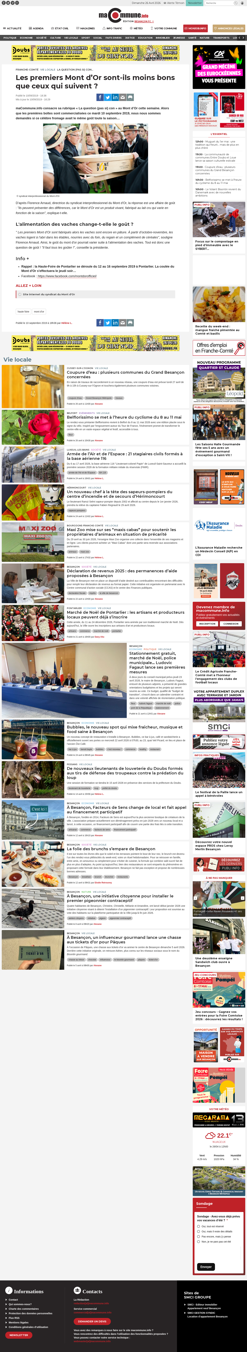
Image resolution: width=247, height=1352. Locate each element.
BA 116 (102, 472)
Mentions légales (19, 1322)
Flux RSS (14, 1318)
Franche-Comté (27, 69)
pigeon (102, 918)
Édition (128, 21)
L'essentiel (219, 134)
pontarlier (116, 631)
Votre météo (219, 1109)
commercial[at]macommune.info (93, 1312)
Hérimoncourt (76, 487)
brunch (98, 877)
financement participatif (124, 829)
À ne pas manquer (219, 878)
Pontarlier (74, 608)
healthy (142, 749)
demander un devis (92, 1321)
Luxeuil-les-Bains (78, 449)
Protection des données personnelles (30, 1313)
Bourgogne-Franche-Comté (85, 525)
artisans (72, 631)
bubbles (99, 749)
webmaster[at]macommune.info (92, 1341)
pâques (141, 959)
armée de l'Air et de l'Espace (82, 472)
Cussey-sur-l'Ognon (80, 368)
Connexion (230, 623)
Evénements (87, 413)
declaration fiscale (77, 593)
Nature (86, 892)
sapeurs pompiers (77, 510)
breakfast (86, 877)
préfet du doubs (109, 788)
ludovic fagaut (145, 703)
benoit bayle (86, 749)
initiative (91, 918)
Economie (90, 608)
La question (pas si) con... (75, 69)
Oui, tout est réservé (213, 1226)
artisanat (73, 829)
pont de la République (141, 708)
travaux (119, 398)
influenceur (105, 959)
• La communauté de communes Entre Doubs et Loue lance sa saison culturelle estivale (215, 157)
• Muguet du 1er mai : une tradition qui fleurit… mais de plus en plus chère (217, 144)
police (177, 703)
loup (96, 788)
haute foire (23, 311)
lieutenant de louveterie (79, 788)
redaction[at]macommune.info (91, 1303)
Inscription (207, 623)
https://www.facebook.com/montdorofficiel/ (67, 276)
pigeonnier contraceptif (120, 918)
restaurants (122, 877)
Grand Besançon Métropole (99, 398)
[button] (236, 3)
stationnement (162, 708)
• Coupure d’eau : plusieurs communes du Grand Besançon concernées (215, 170)
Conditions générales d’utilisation (28, 1327)
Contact (13, 1299)
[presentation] (195, 898)
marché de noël (101, 631)
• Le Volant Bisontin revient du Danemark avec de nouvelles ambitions (218, 192)
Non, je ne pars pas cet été (216, 1241)
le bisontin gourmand (124, 959)
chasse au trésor (76, 959)
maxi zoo (85, 552)
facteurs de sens (102, 829)
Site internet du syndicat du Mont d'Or (46, 294)
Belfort (72, 413)
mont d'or (39, 311)
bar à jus (73, 749)
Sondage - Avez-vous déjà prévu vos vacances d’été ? (218, 1218)
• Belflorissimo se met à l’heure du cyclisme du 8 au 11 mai (218, 181)
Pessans (72, 764)
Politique (150, 649)
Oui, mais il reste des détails (217, 1231)
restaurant (155, 749)
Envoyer (206, 1267)
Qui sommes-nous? (20, 1304)
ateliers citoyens (76, 918)
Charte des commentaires (24, 1308)
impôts (92, 593)
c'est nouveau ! (114, 749)
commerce (85, 631)
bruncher (109, 877)
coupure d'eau (75, 398)
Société (96, 449)
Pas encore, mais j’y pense (216, 1236)
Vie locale (47, 69)
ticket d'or (153, 959)
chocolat (92, 959)
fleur (71, 435)
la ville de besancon (109, 593)
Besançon (73, 566)
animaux (72, 552)
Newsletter (19, 1335)
